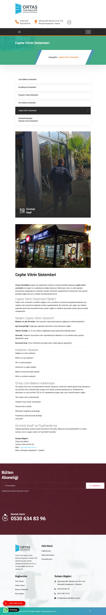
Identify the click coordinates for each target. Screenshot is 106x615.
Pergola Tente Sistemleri (28, 95)
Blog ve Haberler (21, 589)
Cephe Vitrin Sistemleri (27, 111)
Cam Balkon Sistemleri (27, 79)
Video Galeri (20, 585)
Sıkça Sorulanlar (48, 555)
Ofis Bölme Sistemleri (27, 103)
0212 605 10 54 (63, 594)
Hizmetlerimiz (47, 559)
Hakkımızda (46, 551)
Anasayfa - (53, 57)
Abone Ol (95, 485)
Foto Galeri (19, 581)
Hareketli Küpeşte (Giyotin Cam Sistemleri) (28, 119)
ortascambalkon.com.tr (28, 447)
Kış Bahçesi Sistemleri (27, 87)
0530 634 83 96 (28, 518)
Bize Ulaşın (19, 594)
